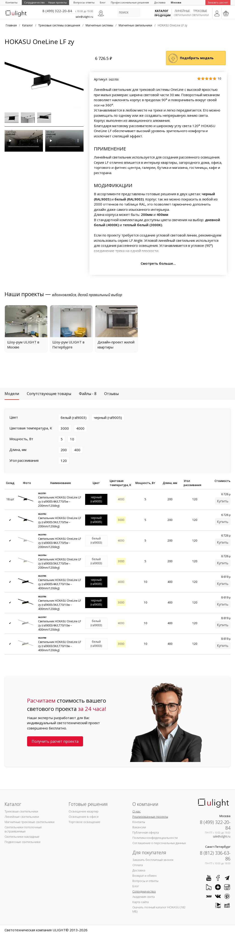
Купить (222, 501)
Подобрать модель (197, 58)
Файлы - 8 (87, 393)
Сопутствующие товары (49, 393)
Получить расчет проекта (55, 741)
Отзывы (111, 393)
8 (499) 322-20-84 (57, 10)
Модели (12, 393)
